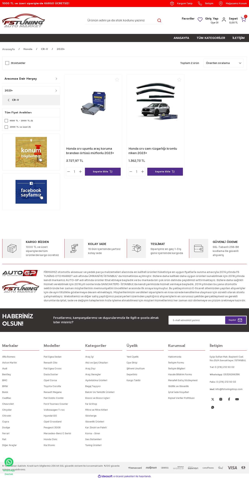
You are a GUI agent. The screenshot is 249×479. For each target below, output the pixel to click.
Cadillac (6, 398)
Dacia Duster (51, 374)
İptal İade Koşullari (178, 392)
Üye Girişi (132, 362)
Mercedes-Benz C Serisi (57, 433)
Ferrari (5, 433)
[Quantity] (74, 171)
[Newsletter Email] (208, 320)
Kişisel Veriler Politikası (181, 398)
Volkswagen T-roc (54, 409)
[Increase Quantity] (80, 171)
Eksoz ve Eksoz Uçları (97, 398)
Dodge (6, 427)
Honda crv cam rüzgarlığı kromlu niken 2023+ (152, 151)
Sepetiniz (132, 374)
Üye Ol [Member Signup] (213, 22)
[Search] (124, 20)
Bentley (6, 374)
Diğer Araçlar (9, 445)
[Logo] (23, 20)
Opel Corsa (50, 380)
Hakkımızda (174, 356)
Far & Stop (91, 404)
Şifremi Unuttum (136, 368)
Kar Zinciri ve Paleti (96, 427)
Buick (5, 392)
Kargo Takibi (133, 380)
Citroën (6, 415)
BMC (4, 380)
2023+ (61, 49)
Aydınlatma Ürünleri (96, 380)
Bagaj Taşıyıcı (93, 386)
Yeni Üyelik (133, 356)
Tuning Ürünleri (93, 445)
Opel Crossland (52, 421)
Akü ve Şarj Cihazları (96, 362)
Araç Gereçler (93, 374)
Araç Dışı (90, 368)
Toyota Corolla (52, 386)
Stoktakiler (18, 63)
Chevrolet (8, 404)
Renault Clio (50, 362)
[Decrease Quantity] (68, 171)
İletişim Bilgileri (176, 368)
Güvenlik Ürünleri (94, 421)
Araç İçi (89, 356)
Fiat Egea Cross (52, 368)
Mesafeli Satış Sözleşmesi (183, 380)
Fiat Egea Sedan (52, 356)
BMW (5, 386)
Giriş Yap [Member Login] (210, 18)
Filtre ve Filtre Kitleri (96, 409)
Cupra (5, 421)
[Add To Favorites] (117, 79)
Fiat (4, 439)
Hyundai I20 (50, 415)
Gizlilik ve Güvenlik (178, 386)
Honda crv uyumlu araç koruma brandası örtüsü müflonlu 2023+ (90, 151)
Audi (4, 368)
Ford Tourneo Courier (56, 404)
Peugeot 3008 (52, 427)
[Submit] (235, 320)
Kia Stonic (49, 445)
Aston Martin (9, 362)
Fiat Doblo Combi (53, 398)
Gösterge (91, 415)
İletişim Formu (176, 362)
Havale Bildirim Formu (180, 374)
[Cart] (237, 20)
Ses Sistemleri (93, 439)
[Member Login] (222, 21)
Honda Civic (50, 439)
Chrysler (7, 409)
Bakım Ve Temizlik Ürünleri (99, 392)
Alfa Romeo (8, 356)
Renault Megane (53, 392)
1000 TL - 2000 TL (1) (22, 120)
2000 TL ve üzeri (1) (21, 127)
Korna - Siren (92, 433)
